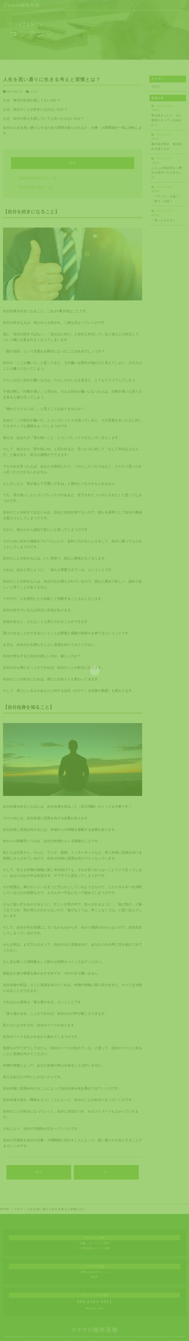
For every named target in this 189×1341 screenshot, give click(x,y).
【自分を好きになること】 (37, 178)
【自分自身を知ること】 (36, 187)
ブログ (34, 91)
